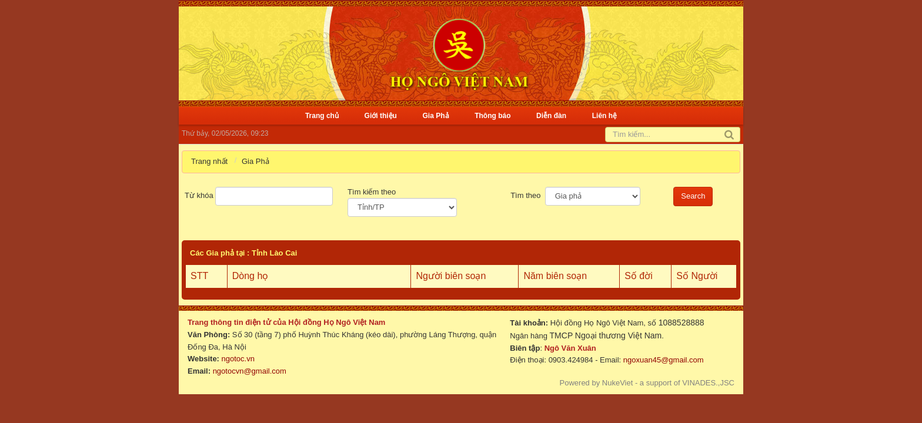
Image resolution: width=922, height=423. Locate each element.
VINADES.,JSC (708, 382)
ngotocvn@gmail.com (249, 371)
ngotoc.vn (238, 358)
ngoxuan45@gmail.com (662, 359)
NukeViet (617, 382)
